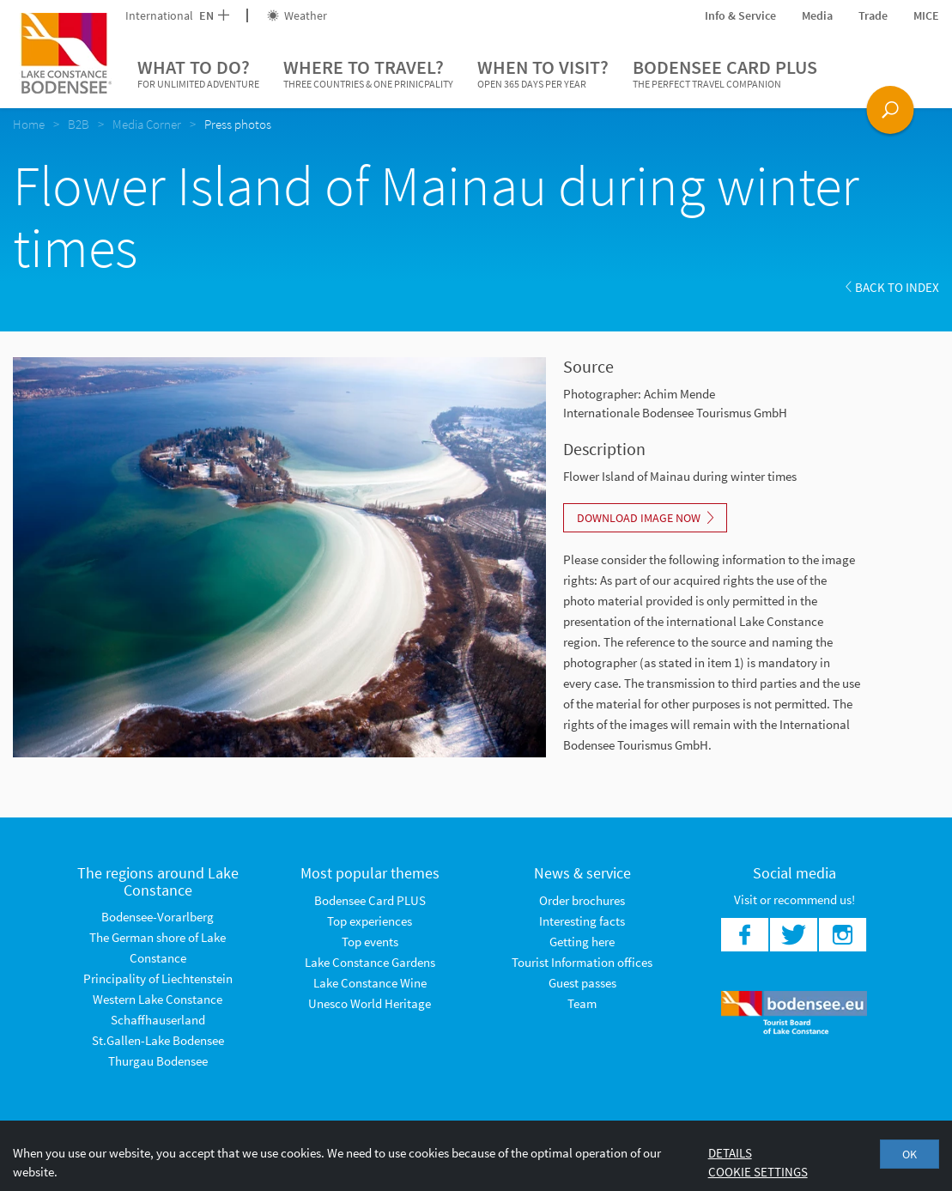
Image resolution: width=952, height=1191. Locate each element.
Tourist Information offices (582, 962)
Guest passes (582, 983)
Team (582, 1003)
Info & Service (740, 15)
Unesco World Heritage (369, 1003)
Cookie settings (758, 1172)
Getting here (582, 941)
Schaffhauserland (158, 1020)
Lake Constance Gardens (370, 962)
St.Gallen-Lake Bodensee (158, 1040)
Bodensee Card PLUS (725, 74)
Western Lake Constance (157, 999)
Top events (370, 941)
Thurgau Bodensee (158, 1061)
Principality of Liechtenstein (158, 978)
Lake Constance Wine (370, 983)
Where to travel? (368, 74)
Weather (297, 15)
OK (909, 1154)
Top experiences (369, 921)
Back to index (892, 287)
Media (817, 15)
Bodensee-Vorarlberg (157, 916)
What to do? (198, 74)
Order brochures (582, 900)
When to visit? (543, 74)
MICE (926, 15)
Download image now (645, 518)
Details (730, 1153)
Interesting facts (582, 921)
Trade (873, 15)
